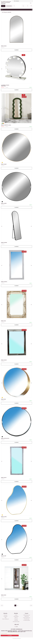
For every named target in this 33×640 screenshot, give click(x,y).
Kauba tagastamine (26, 617)
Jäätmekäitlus (16, 616)
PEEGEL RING (3, 399)
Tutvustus (5, 615)
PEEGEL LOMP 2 (4, 516)
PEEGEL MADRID (4, 242)
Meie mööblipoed (5, 619)
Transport (16, 619)
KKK (5, 617)
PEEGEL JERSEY (4, 164)
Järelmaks (16, 620)
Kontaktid (5, 616)
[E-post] (10, 633)
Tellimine (16, 617)
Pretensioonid (26, 619)
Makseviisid (27, 616)
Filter (16, 9)
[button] (31, 69)
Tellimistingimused (27, 615)
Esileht (16, 615)
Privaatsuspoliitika (27, 620)
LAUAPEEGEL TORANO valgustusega (5, 85)
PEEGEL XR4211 (4, 477)
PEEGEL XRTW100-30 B (5, 438)
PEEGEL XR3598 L (4, 281)
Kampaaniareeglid (16, 621)
